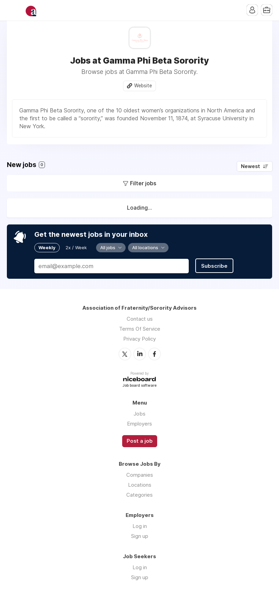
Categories (139, 495)
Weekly (47, 247)
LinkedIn (140, 354)
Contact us (140, 319)
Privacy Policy (139, 338)
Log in (139, 526)
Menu (12, 10)
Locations (139, 485)
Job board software (139, 386)
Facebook (154, 354)
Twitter (125, 354)
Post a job (140, 441)
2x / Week (76, 247)
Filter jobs (143, 183)
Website (143, 85)
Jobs (139, 413)
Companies (139, 475)
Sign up (139, 536)
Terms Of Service (139, 328)
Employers (139, 423)
